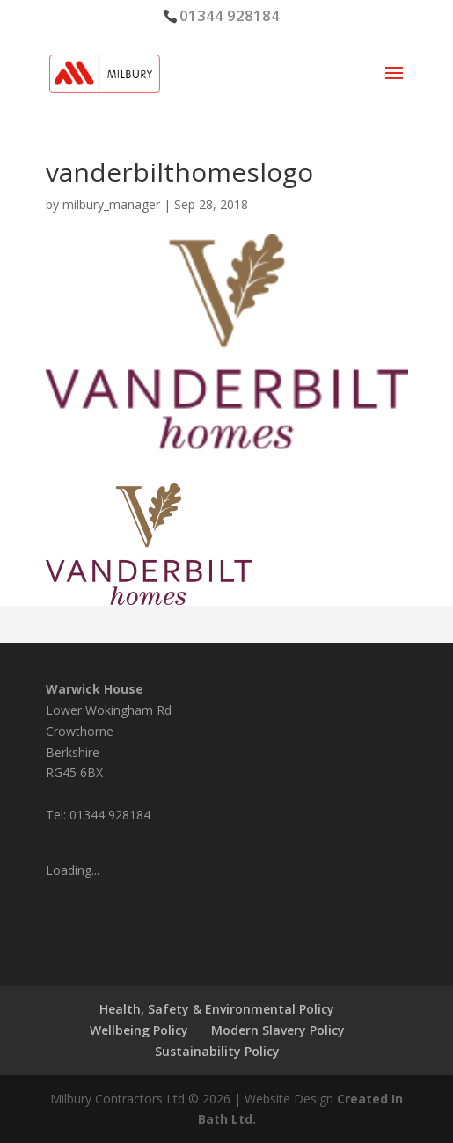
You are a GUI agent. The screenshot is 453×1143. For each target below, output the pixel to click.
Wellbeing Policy (139, 1030)
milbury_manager (111, 204)
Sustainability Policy (217, 1051)
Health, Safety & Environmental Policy (216, 1009)
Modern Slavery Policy (278, 1030)
